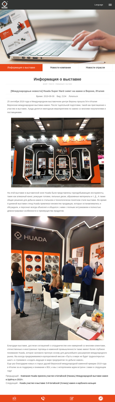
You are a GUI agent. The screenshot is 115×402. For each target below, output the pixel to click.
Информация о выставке (21, 67)
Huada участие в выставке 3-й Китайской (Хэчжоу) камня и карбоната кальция (58, 383)
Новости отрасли (95, 67)
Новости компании (60, 67)
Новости (51, 84)
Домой (45, 84)
